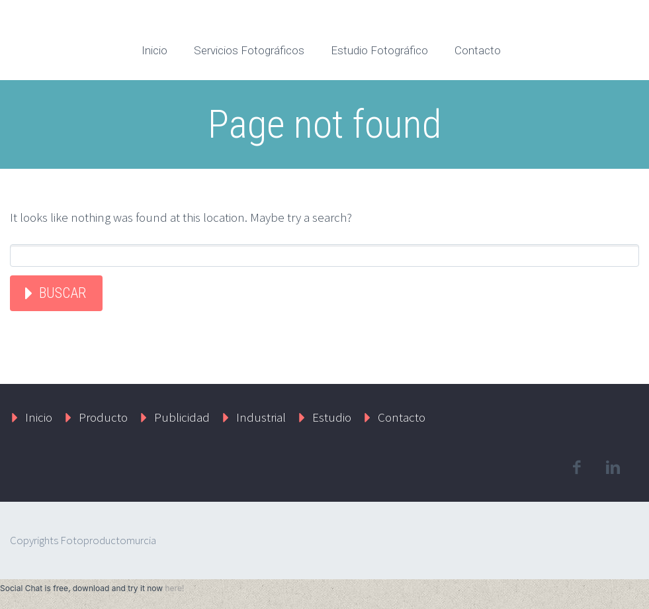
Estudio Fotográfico (379, 50)
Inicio (154, 50)
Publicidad (182, 417)
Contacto (477, 50)
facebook (576, 467)
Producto (103, 417)
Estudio (331, 417)
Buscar (62, 293)
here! (174, 588)
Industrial (261, 417)
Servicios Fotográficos (249, 50)
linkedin (613, 467)
